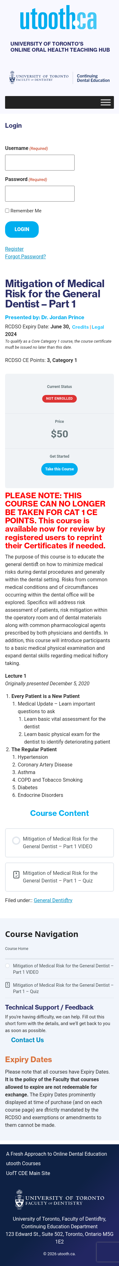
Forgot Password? (25, 257)
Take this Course (59, 469)
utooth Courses (23, 1163)
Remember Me (26, 211)
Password (26, 179)
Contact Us (27, 1040)
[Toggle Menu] (106, 102)
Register (14, 249)
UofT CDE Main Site (28, 1173)
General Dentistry (53, 900)
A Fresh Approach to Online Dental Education (56, 1154)
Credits (80, 327)
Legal (98, 327)
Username (26, 148)
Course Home (16, 948)
